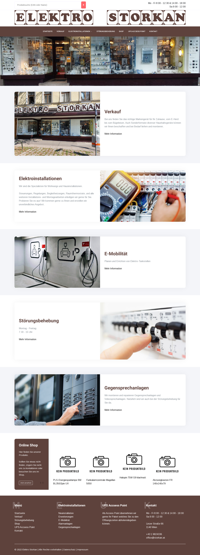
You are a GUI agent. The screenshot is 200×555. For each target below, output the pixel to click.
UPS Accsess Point (136, 31)
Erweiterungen (65, 516)
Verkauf (60, 31)
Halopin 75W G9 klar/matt (132, 444)
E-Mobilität (115, 253)
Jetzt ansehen (25, 483)
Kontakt (153, 31)
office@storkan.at (155, 537)
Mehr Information (113, 134)
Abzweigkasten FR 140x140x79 (162, 445)
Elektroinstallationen (79, 31)
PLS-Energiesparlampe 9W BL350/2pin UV (66, 445)
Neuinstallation (66, 513)
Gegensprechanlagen (126, 388)
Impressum (82, 549)
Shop (121, 31)
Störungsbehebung (106, 31)
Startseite (48, 31)
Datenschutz (69, 549)
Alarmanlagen (65, 523)
